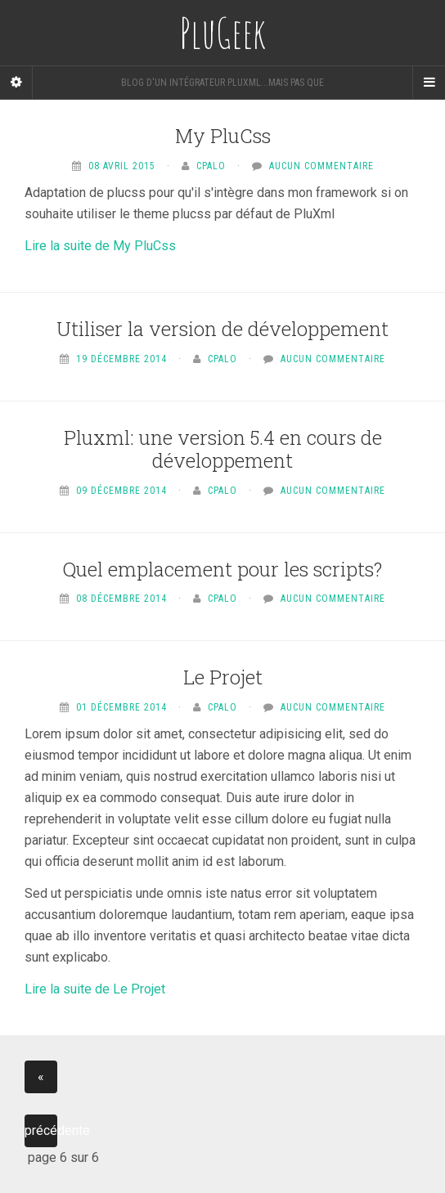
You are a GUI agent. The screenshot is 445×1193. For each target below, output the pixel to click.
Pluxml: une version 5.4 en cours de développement (223, 449)
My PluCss (223, 136)
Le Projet (223, 677)
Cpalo (211, 166)
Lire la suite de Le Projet (95, 989)
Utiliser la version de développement (222, 329)
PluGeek (223, 32)
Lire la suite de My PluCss (100, 245)
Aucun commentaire (321, 166)
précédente (41, 1130)
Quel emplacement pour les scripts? (222, 569)
